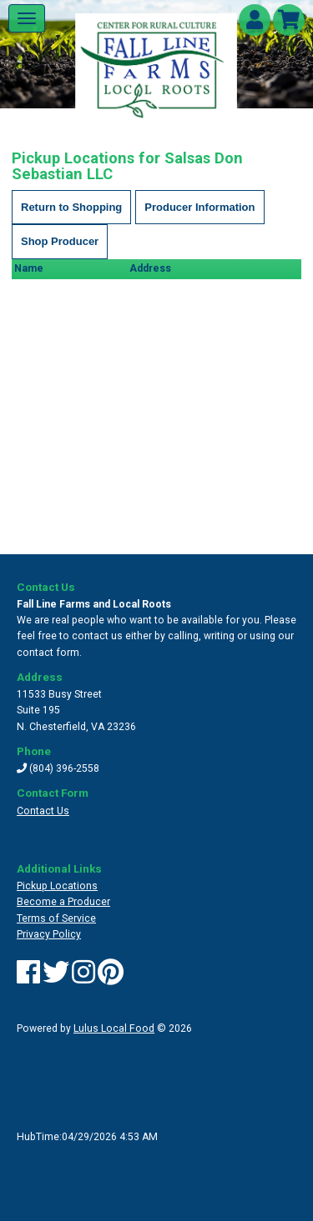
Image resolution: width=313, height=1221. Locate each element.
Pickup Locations (57, 886)
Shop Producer (59, 241)
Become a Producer (63, 902)
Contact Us (43, 811)
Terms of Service (56, 918)
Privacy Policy (49, 934)
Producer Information (199, 207)
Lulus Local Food (113, 1028)
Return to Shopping (71, 207)
